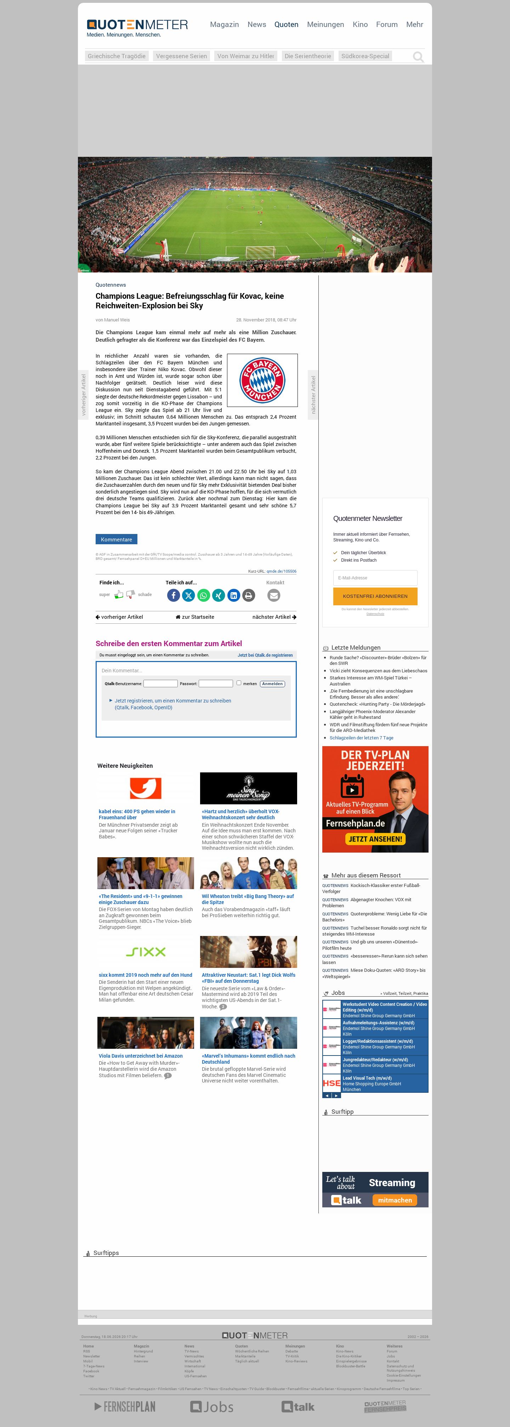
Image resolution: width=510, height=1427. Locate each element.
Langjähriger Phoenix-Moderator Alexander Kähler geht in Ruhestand (372, 714)
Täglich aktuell (247, 1361)
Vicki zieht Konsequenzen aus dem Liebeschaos (378, 670)
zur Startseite (195, 616)
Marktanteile (245, 1356)
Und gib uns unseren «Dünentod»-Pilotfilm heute (370, 945)
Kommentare (116, 539)
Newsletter (91, 1356)
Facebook (91, 1371)
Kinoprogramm (349, 1389)
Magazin (224, 24)
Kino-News (344, 1351)
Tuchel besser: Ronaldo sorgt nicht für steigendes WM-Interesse (374, 931)
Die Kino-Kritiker (349, 1356)
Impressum (396, 1380)
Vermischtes (194, 1356)
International (195, 1366)
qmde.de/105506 (281, 571)
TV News (211, 1389)
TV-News (192, 1351)
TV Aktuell (118, 1389)
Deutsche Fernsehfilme (382, 1389)
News (257, 24)
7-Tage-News (93, 1366)
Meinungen (325, 24)
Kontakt (393, 1361)
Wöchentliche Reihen (252, 1351)
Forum (387, 24)
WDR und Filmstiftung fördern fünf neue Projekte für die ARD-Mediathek (378, 727)
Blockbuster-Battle (350, 1366)
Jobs (391, 1356)
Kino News (98, 1389)
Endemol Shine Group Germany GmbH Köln (375, 1009)
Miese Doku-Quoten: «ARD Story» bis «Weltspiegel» (374, 973)
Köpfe (189, 1371)
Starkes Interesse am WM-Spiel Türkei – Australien (371, 680)
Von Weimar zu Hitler (245, 56)
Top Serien (411, 1389)
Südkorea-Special (365, 56)
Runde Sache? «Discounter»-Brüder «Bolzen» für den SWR (378, 660)
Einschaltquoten (233, 1389)
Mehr (414, 24)
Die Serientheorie (308, 56)
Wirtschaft (193, 1361)
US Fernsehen (191, 1389)
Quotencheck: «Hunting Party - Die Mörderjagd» (377, 704)
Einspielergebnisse (351, 1361)
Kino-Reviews (296, 1361)
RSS (86, 1351)
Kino (360, 24)
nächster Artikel (274, 616)
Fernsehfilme (298, 1389)
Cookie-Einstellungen (404, 1375)
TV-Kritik (292, 1356)
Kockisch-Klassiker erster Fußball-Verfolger (371, 888)
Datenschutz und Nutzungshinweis (401, 1368)
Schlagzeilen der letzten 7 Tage (361, 737)
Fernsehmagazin (141, 1389)
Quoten (286, 24)
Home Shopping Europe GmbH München (362, 1083)
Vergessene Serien (181, 56)
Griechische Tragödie (117, 56)
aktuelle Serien (322, 1389)
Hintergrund (143, 1351)
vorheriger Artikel (119, 616)
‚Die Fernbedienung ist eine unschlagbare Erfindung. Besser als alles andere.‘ (371, 694)
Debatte (291, 1351)
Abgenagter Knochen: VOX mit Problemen (367, 902)
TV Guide (256, 1389)
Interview (141, 1361)
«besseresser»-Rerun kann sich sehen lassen (374, 959)
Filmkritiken (167, 1389)
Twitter (88, 1376)
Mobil (88, 1361)
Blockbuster (275, 1389)
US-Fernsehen (196, 1376)
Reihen (139, 1356)
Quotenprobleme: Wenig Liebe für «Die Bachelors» (374, 916)
